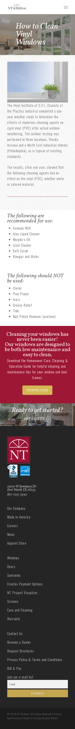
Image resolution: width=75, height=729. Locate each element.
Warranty (13, 618)
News (11, 534)
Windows (13, 557)
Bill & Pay (14, 668)
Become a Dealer (19, 642)
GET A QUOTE (34, 419)
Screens (13, 601)
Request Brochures (20, 650)
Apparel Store (17, 543)
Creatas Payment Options (25, 583)
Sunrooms (14, 575)
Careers (12, 525)
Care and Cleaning (20, 610)
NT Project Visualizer (22, 592)
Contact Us (15, 633)
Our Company (16, 508)
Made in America (19, 516)
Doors (11, 566)
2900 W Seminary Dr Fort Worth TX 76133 (21, 488)
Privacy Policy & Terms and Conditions (34, 659)
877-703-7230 (17, 494)
